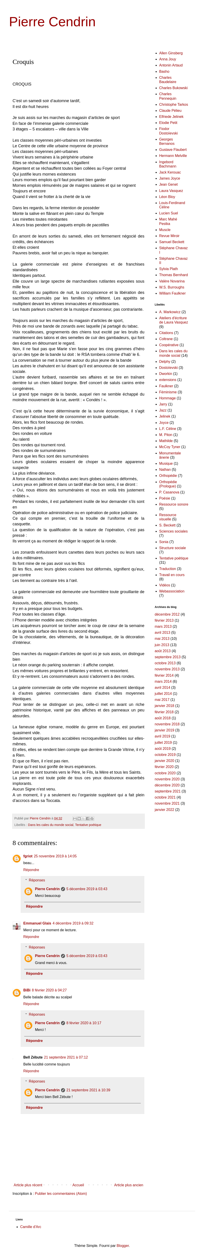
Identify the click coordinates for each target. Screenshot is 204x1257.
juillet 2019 (163, 742)
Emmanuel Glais (37, 923)
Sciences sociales (173, 531)
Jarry (163, 404)
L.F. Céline (167, 429)
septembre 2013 (168, 657)
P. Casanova (169, 492)
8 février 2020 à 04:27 (49, 990)
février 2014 (164, 675)
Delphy (164, 361)
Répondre (31, 870)
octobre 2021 (165, 797)
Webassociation (171, 591)
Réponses (37, 880)
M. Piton (165, 435)
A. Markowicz (169, 312)
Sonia (163, 542)
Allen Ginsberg (171, 53)
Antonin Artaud (171, 65)
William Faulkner (172, 293)
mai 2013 (162, 639)
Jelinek (164, 416)
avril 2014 (162, 687)
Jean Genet (168, 184)
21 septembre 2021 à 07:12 (66, 1057)
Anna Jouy (167, 59)
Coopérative (168, 345)
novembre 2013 (167, 669)
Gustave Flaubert (173, 150)
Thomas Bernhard (173, 275)
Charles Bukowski (173, 88)
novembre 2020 (167, 779)
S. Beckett (167, 525)
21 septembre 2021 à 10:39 (88, 1090)
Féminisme (168, 392)
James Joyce (169, 178)
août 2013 (163, 651)
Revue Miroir (169, 236)
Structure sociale (172, 548)
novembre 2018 (167, 724)
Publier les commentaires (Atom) (61, 1193)
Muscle (165, 230)
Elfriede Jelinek (171, 117)
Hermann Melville (173, 156)
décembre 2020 (167, 785)
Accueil (78, 1185)
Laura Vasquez (171, 191)
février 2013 (164, 620)
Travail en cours (171, 575)
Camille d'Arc (30, 1227)
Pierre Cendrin (52, 21)
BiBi (26, 990)
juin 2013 (162, 645)
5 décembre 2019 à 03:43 (86, 889)
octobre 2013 (165, 663)
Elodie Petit (168, 123)
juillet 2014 (163, 694)
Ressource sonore (173, 504)
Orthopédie (168, 476)
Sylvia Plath (168, 269)
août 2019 (163, 749)
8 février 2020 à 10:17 (83, 1023)
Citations (166, 333)
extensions (167, 380)
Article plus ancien (128, 1185)
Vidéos (164, 585)
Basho (164, 71)
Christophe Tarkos (173, 104)
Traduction (167, 569)
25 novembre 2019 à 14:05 (55, 856)
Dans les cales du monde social (50, 825)
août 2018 (163, 718)
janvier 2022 (164, 810)
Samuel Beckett (171, 242)
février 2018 (164, 712)
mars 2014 (163, 681)
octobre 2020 (165, 773)
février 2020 (164, 767)
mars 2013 (163, 626)
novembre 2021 (167, 803)
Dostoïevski (168, 368)
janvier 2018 (164, 706)
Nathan (165, 469)
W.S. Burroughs (171, 287)
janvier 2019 (164, 730)
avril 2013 (162, 632)
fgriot (28, 856)
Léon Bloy (167, 197)
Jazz (163, 410)
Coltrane (166, 339)
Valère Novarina (172, 281)
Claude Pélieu (170, 110)
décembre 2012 (167, 614)
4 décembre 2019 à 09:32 (73, 923)
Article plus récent (28, 1185)
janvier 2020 (164, 761)
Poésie (164, 498)
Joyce (164, 423)
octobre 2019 (165, 755)
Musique (166, 463)
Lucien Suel (168, 213)
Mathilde (166, 441)
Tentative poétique (88, 825)
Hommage (167, 398)
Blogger (123, 1246)
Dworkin (165, 374)
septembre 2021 (168, 791)
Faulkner (166, 386)
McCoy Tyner (169, 447)
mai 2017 (162, 700)
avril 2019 (162, 736)
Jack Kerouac (170, 172)
